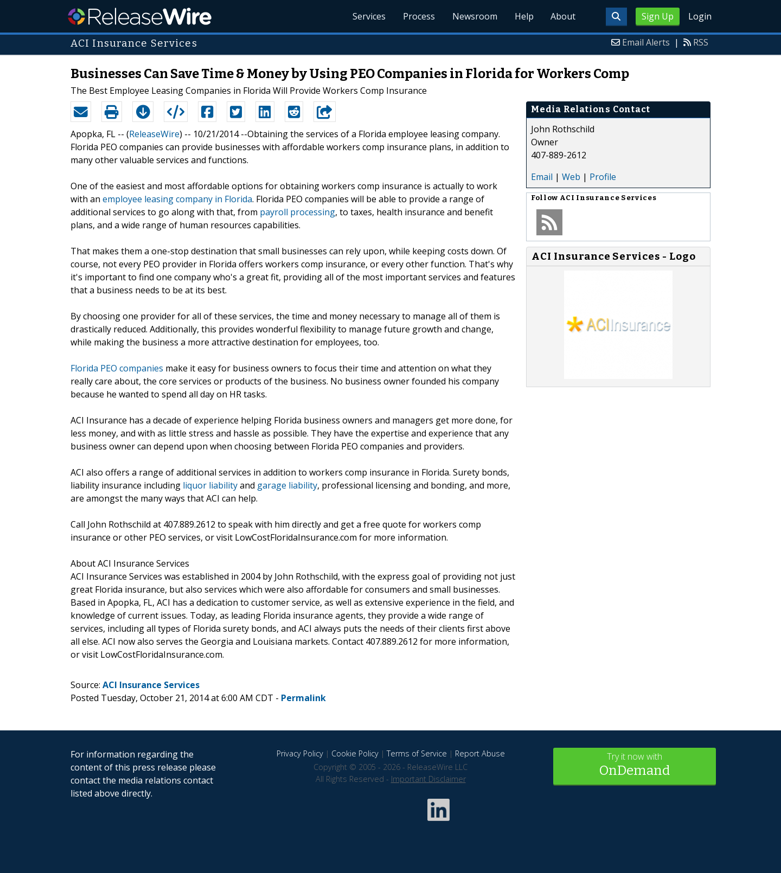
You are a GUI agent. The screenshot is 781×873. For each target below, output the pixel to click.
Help (523, 16)
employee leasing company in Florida (177, 199)
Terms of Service (417, 753)
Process (418, 16)
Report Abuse (480, 753)
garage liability (287, 485)
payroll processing (297, 212)
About (562, 16)
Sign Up (658, 16)
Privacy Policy (300, 753)
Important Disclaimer (428, 779)
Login (700, 16)
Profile (603, 177)
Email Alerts (646, 42)
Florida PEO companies (117, 368)
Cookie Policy (355, 753)
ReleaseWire (139, 16)
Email (542, 177)
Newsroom (474, 16)
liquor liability (210, 485)
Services (368, 16)
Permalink (303, 698)
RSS (700, 42)
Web (571, 177)
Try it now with (634, 765)
